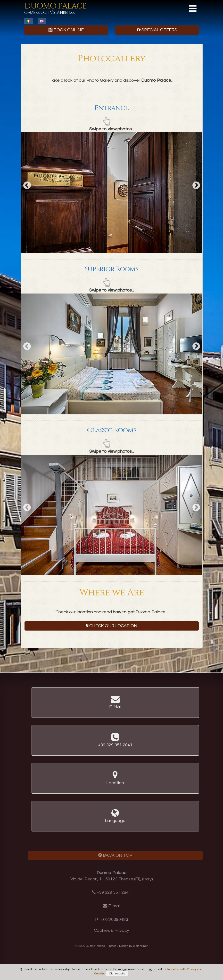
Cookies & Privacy (111, 930)
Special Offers (157, 30)
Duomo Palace (55, 8)
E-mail (114, 906)
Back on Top (115, 855)
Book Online (66, 30)
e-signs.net (140, 946)
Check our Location (111, 626)
